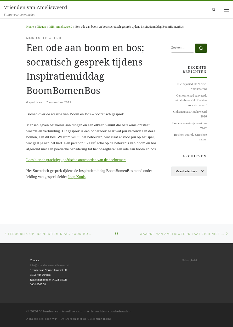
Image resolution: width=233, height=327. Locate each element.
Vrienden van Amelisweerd (61, 311)
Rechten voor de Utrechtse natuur (190, 137)
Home (30, 26)
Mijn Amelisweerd (60, 26)
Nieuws (41, 26)
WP (54, 318)
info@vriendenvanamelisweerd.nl (49, 264)
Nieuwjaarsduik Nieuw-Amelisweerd (192, 86)
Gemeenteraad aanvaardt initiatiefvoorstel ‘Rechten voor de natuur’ (190, 100)
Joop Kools (77, 177)
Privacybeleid (190, 259)
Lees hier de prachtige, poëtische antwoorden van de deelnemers (76, 160)
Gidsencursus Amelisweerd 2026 (190, 114)
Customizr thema (100, 318)
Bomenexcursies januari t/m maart (189, 126)
